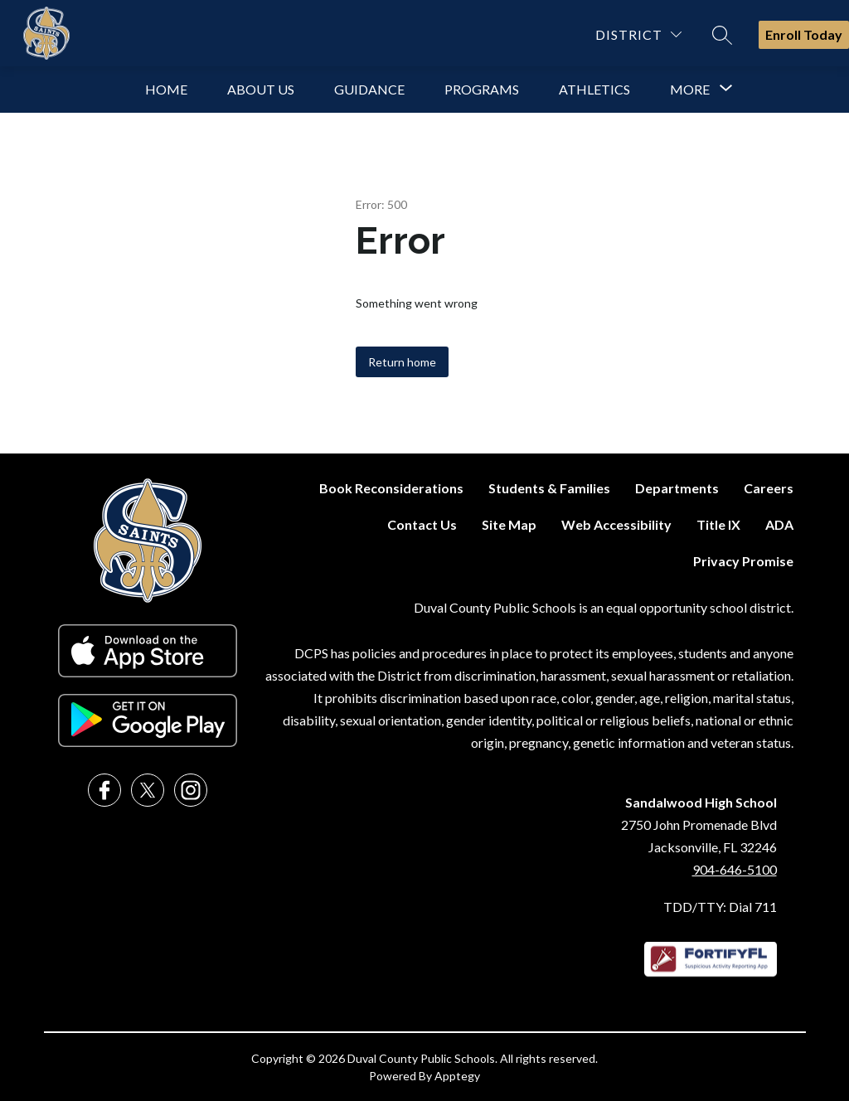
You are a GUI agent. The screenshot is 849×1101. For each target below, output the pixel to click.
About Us (260, 89)
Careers (768, 488)
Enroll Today (803, 34)
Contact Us (422, 524)
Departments (677, 488)
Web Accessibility (616, 524)
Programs (481, 89)
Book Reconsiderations (391, 488)
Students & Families (549, 488)
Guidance (369, 89)
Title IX (718, 524)
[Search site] (722, 35)
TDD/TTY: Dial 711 (720, 906)
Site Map (509, 524)
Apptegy (457, 1076)
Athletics (594, 89)
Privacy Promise (743, 561)
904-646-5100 (734, 869)
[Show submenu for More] (690, 89)
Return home (402, 362)
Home (166, 89)
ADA (779, 524)
